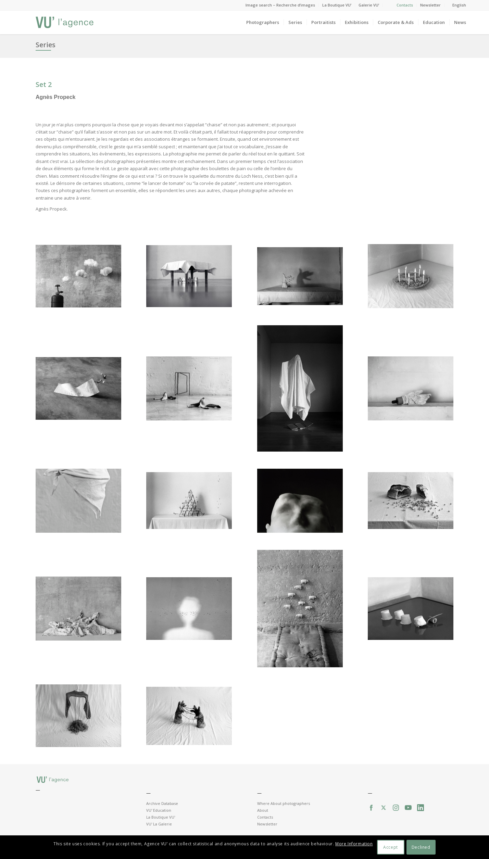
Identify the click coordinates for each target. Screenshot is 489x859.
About (262, 810)
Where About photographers (283, 803)
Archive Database (162, 803)
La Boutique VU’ (336, 5)
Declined (421, 847)
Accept (390, 847)
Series (45, 44)
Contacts (405, 5)
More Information (354, 844)
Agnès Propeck (55, 97)
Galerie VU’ (369, 5)
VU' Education (158, 810)
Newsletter (430, 5)
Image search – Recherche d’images (280, 5)
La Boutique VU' (160, 817)
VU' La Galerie (159, 823)
